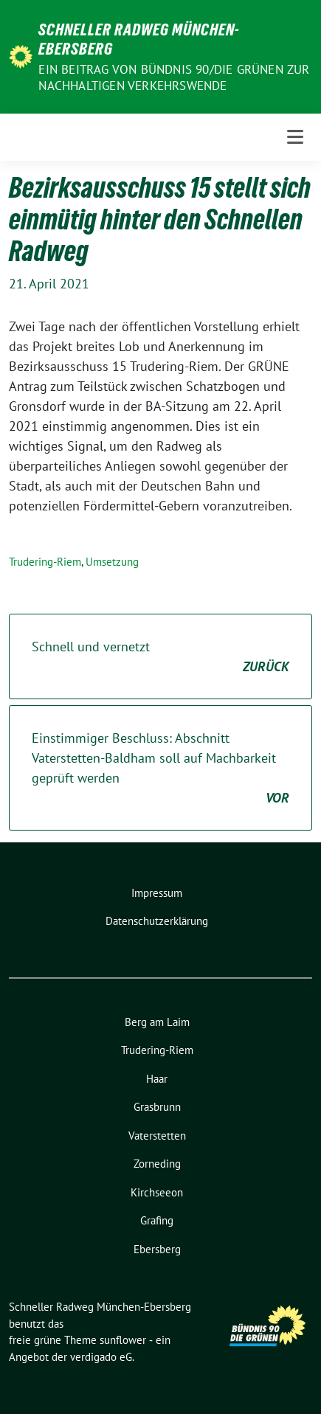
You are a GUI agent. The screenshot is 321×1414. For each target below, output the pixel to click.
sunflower (123, 1340)
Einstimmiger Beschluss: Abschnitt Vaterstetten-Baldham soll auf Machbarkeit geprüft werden (160, 768)
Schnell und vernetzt (160, 657)
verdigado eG (101, 1357)
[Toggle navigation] (295, 137)
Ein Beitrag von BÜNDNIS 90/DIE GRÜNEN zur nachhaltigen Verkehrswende (173, 77)
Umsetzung (112, 562)
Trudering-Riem (45, 562)
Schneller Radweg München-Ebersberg (139, 39)
